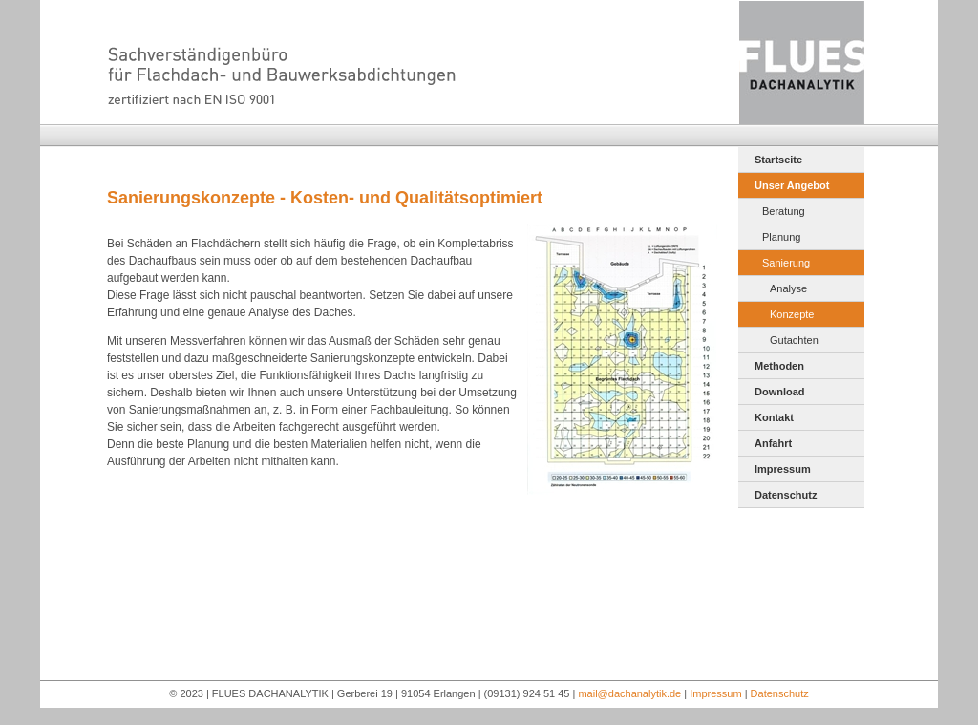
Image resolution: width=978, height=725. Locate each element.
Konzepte (792, 314)
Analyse (788, 288)
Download (780, 391)
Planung (781, 237)
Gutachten (794, 340)
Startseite (778, 159)
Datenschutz (786, 495)
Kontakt (774, 417)
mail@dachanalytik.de (629, 693)
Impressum (783, 469)
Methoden (779, 366)
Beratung (783, 211)
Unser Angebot (792, 185)
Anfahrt (773, 443)
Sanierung (786, 262)
